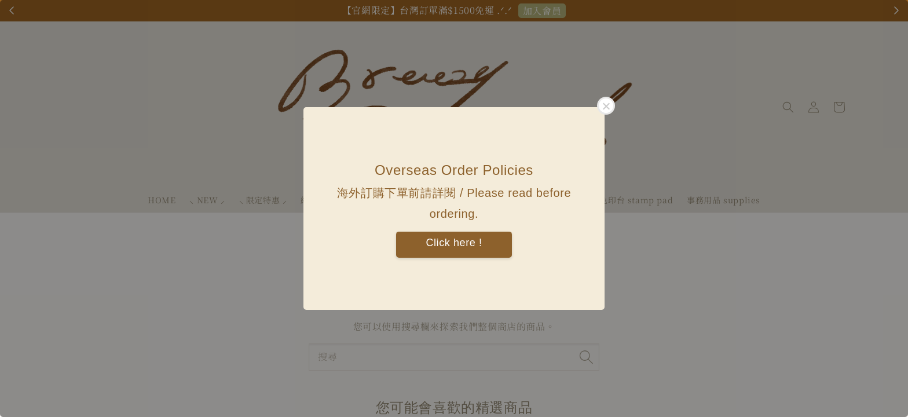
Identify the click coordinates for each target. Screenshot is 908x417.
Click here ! (454, 242)
